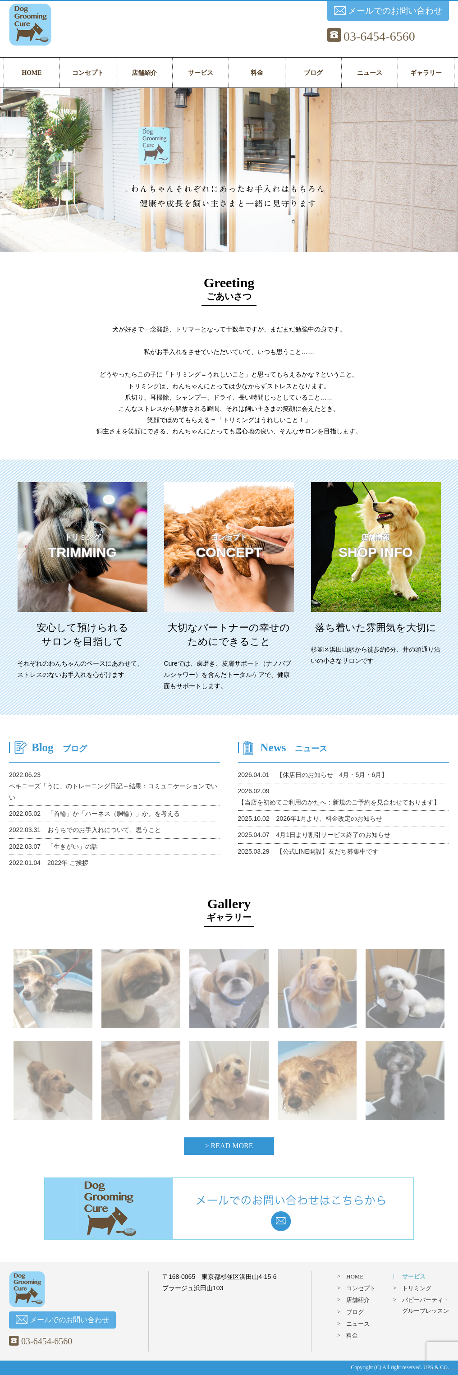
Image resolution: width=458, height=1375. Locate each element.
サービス (200, 72)
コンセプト (88, 72)
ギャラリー (426, 72)
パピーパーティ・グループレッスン (425, 1305)
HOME (31, 72)
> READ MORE (229, 1146)
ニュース (369, 72)
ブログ (313, 72)
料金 (257, 72)
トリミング (416, 1288)
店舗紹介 (144, 72)
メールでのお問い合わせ (388, 10)
